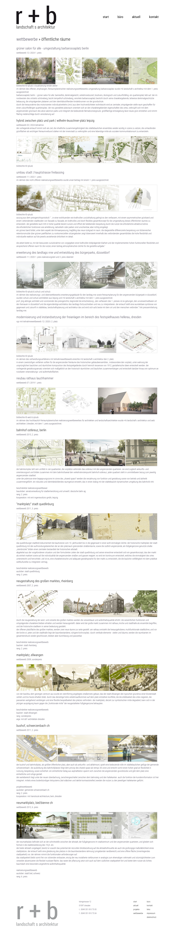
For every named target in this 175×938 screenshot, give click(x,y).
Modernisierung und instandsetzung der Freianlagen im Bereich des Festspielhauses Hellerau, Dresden (78, 317)
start (106, 16)
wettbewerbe (27, 39)
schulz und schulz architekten (35, 298)
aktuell (136, 16)
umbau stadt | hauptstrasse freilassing (40, 172)
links (148, 909)
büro (120, 16)
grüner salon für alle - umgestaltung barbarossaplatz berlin (52, 48)
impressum (151, 913)
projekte (136, 909)
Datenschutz (151, 917)
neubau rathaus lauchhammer (34, 378)
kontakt (154, 16)
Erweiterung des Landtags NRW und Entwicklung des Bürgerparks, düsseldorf (63, 252)
